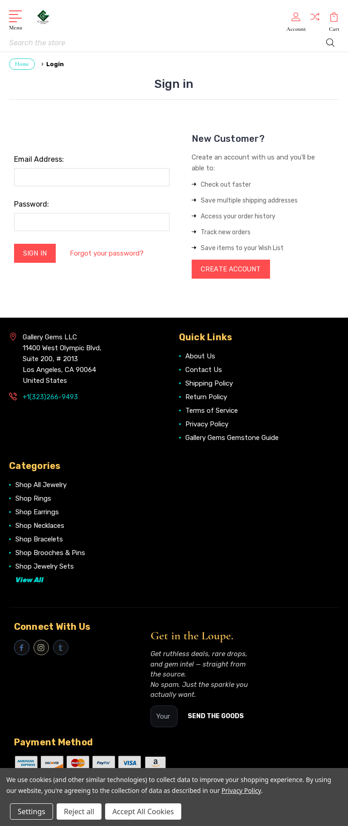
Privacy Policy (206, 425)
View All (29, 581)
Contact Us (203, 371)
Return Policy (206, 398)
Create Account (231, 270)
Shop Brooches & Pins (50, 554)
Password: (31, 204)
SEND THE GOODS (216, 717)
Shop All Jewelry (41, 486)
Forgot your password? (107, 253)
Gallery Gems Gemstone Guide (232, 439)
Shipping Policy (209, 384)
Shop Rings (33, 499)
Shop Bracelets (39, 540)
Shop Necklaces (39, 526)
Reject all (79, 811)
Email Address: (39, 159)
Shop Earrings (37, 513)
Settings (31, 811)
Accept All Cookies (143, 811)
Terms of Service (211, 411)
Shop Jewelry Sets (44, 567)
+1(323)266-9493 (50, 398)
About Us (200, 357)
